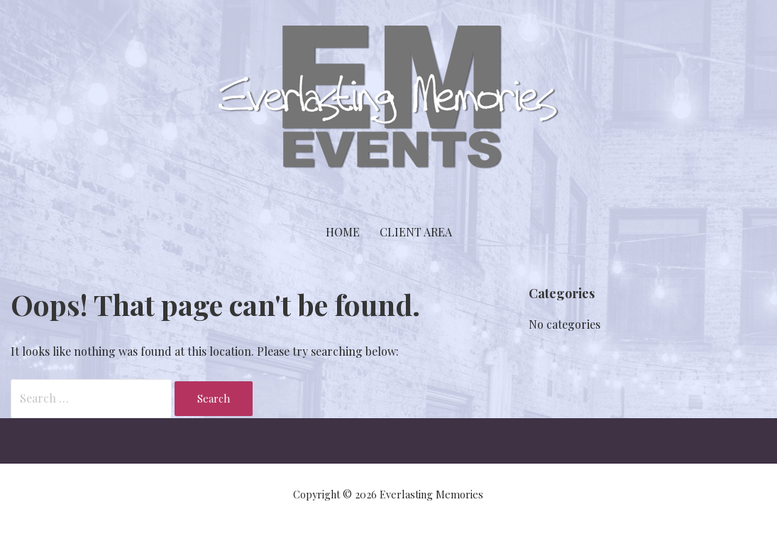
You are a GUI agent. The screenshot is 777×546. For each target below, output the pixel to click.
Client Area (416, 231)
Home (343, 231)
